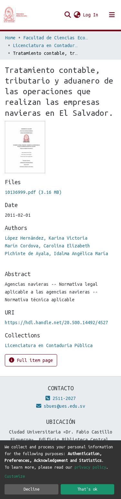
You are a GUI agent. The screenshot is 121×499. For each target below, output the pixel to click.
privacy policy (90, 467)
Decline (31, 489)
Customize (15, 476)
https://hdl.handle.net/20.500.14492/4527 (56, 322)
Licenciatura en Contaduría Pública (45, 45)
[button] (77, 15)
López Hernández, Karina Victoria (46, 238)
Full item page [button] (31, 360)
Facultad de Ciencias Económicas (55, 37)
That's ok (87, 489)
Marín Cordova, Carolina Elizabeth (47, 245)
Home (10, 37)
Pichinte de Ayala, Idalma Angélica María (56, 253)
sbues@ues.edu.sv (60, 406)
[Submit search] (68, 15)
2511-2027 (60, 398)
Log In (91, 14)
